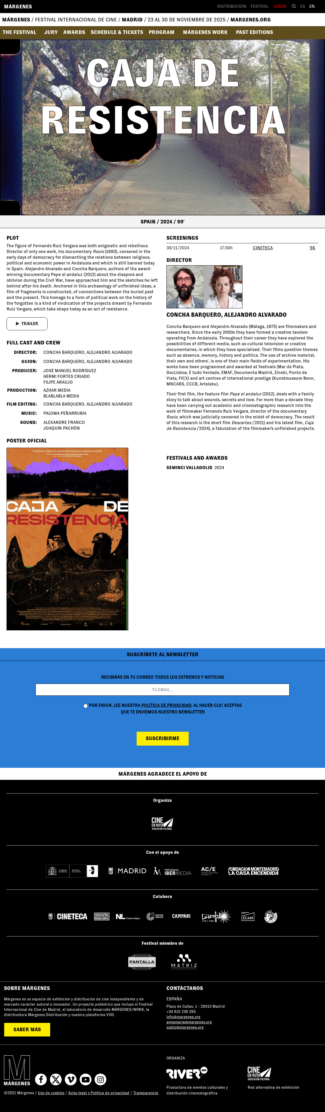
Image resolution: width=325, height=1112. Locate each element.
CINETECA (263, 247)
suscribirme (162, 738)
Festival (260, 6)
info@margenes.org (183, 1017)
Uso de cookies (51, 1093)
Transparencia (145, 1093)
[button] (21, 32)
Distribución (231, 6)
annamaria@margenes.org (189, 1022)
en (312, 6)
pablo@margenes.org (185, 1027)
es (302, 6)
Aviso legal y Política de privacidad (98, 1093)
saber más (27, 1029)
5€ (312, 247)
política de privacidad (166, 705)
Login (280, 6)
